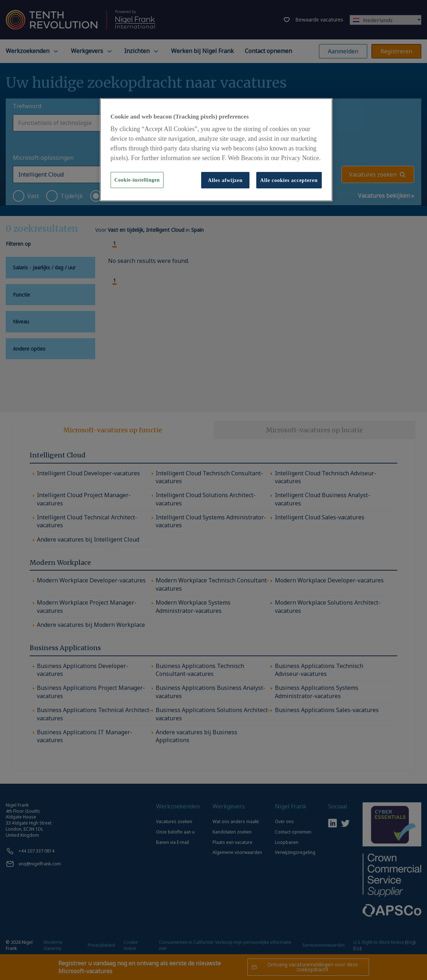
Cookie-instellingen (137, 180)
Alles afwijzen (225, 180)
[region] (216, 149)
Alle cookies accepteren (289, 180)
